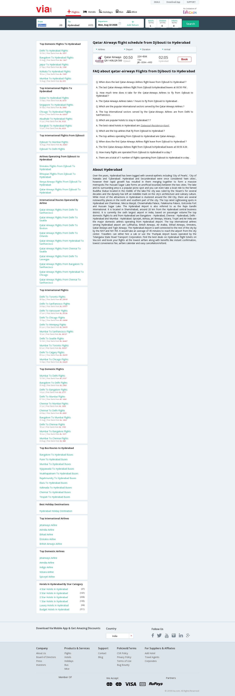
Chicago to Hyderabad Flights (55, 111)
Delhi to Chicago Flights (52, 317)
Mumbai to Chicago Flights (54, 359)
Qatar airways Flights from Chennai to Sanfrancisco (60, 281)
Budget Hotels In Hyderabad (62, 609)
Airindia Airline (47, 529)
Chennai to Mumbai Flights (54, 403)
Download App (173, 2)
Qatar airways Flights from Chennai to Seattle (60, 250)
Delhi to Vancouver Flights (54, 310)
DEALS (157, 2)
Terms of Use (124, 661)
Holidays (68, 661)
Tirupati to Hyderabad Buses (55, 496)
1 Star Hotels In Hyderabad (62, 601)
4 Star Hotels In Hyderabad (62, 589)
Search (190, 24)
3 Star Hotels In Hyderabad (62, 593)
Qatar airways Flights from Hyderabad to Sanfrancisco (62, 242)
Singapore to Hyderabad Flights (56, 104)
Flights (67, 653)
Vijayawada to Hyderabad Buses (57, 468)
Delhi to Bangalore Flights (53, 389)
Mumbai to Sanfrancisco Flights (56, 331)
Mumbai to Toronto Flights (54, 345)
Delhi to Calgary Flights (52, 352)
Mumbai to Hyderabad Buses (55, 464)
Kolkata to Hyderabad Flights (55, 71)
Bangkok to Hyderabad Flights (56, 125)
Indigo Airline (46, 567)
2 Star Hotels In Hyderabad (62, 597)
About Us (41, 653)
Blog (100, 657)
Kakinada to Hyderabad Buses (56, 487)
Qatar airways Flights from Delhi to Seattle (59, 219)
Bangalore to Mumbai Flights (55, 417)
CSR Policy (122, 653)
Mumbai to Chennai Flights (54, 438)
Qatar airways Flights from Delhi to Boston (59, 227)
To (69, 21)
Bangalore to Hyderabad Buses (56, 454)
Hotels (67, 657)
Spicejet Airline (47, 576)
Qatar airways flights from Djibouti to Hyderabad (60, 191)
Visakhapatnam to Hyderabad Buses (59, 473)
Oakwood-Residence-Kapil (154, 125)
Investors (41, 664)
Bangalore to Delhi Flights (53, 382)
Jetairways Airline (48, 525)
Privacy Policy (124, 657)
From (40, 21)
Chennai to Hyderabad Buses (55, 492)
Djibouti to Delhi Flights (52, 148)
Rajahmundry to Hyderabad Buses (58, 478)
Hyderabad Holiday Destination (56, 510)
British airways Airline (51, 543)
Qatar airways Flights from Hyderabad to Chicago (62, 273)
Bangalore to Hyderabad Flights (56, 57)
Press (39, 661)
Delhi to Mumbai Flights (52, 396)
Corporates (151, 661)
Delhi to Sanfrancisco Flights (55, 303)
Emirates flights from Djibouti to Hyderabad (57, 168)
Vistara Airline (47, 572)
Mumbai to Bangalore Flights (55, 431)
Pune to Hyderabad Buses (54, 459)
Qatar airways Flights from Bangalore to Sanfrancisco (61, 265)
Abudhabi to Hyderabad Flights (56, 118)
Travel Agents (152, 657)
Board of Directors (46, 657)
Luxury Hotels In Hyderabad (62, 605)
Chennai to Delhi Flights (52, 410)
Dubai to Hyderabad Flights (54, 97)
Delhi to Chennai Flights (52, 424)
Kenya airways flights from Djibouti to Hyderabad (60, 183)
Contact (102, 653)
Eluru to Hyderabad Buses (53, 482)
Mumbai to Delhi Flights (52, 375)
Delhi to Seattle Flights (52, 338)
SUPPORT (191, 2)
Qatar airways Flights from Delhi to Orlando (59, 234)
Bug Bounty (123, 664)
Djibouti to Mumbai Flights (54, 142)
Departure (102, 21)
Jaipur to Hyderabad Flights (54, 64)
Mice (66, 668)
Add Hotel (150, 653)
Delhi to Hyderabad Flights (54, 50)
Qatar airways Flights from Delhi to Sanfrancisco (59, 211)
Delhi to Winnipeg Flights (53, 324)
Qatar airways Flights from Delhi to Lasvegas (59, 258)
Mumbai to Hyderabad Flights (55, 78)
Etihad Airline (46, 534)
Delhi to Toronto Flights (52, 296)
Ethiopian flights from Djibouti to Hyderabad (58, 175)
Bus (66, 664)
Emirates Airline (48, 539)
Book (184, 59)
